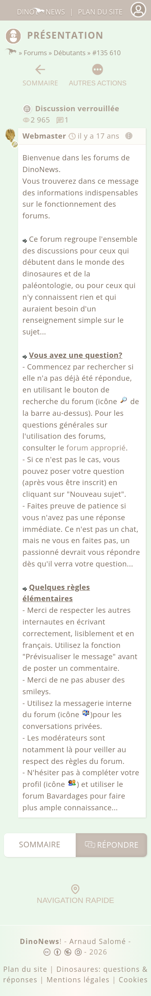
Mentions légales (78, 979)
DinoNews (41, 12)
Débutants (69, 52)
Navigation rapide (75, 894)
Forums (35, 52)
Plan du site (100, 12)
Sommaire (40, 75)
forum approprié (96, 447)
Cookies (133, 979)
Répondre (111, 845)
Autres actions (97, 74)
